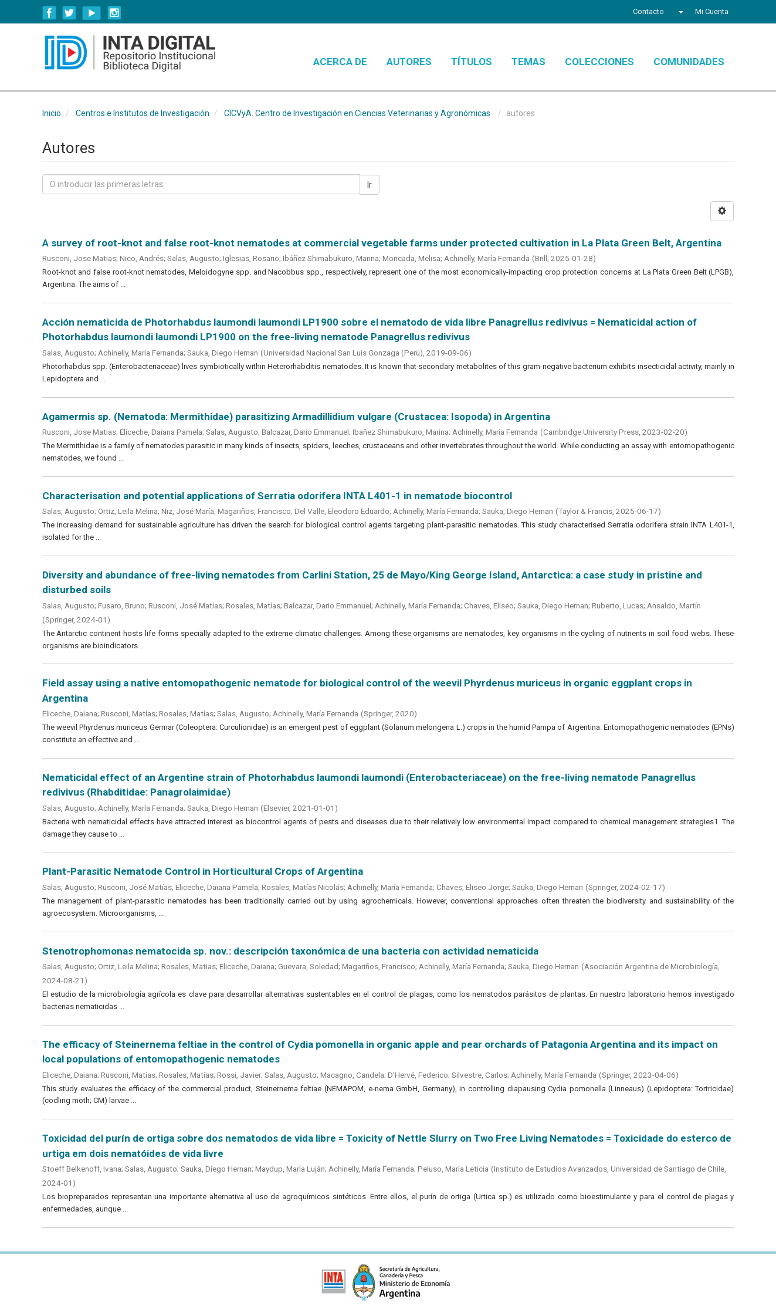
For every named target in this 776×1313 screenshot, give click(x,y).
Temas (528, 61)
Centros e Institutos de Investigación (142, 113)
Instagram (114, 13)
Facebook (49, 13)
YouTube (91, 13)
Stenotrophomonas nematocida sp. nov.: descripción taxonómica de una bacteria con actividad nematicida (290, 951)
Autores (409, 61)
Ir (369, 184)
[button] (679, 11)
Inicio (51, 113)
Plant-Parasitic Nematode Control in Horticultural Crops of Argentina (202, 871)
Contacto (648, 11)
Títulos (471, 61)
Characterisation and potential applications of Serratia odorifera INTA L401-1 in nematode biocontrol (277, 496)
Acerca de (340, 61)
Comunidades (688, 61)
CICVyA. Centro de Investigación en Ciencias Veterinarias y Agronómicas (357, 113)
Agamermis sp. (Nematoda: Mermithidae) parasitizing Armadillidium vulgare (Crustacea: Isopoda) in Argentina (296, 416)
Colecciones (599, 61)
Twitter (69, 13)
